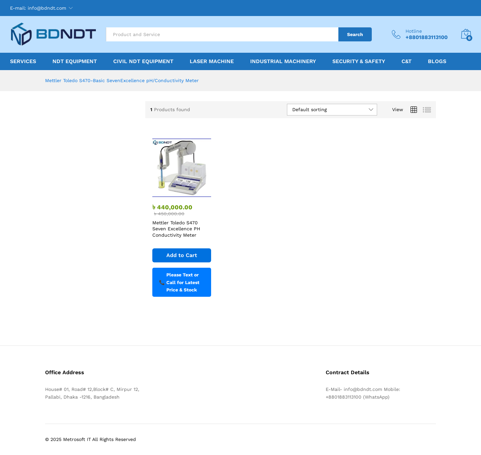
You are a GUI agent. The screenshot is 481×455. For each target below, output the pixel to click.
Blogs (437, 61)
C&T (407, 61)
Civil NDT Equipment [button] (143, 61)
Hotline (414, 31)
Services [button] (23, 61)
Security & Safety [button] (358, 61)
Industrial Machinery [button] (283, 61)
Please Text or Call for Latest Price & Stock (179, 282)
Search (355, 34)
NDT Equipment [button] (74, 61)
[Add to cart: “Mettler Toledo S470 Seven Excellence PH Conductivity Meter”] (181, 255)
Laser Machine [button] (212, 61)
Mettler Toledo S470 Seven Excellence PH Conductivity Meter (176, 228)
